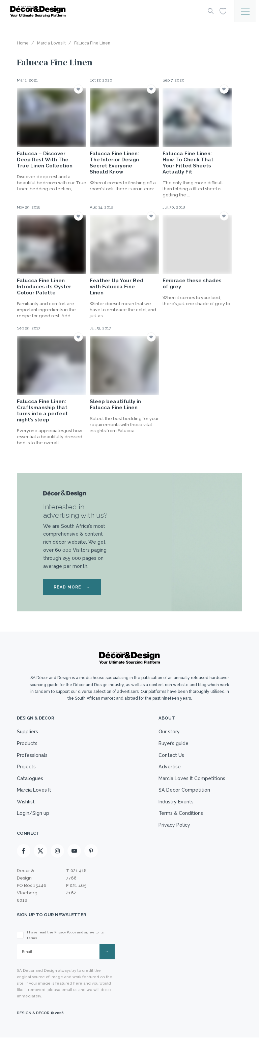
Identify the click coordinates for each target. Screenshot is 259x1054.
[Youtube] (74, 866)
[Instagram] (57, 866)
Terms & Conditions (178, 826)
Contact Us (168, 759)
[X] (40, 866)
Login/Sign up (34, 826)
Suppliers (28, 732)
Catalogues (31, 785)
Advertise (166, 772)
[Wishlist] (222, 11)
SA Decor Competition (182, 799)
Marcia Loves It (35, 799)
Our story (166, 732)
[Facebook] (23, 866)
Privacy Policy (171, 839)
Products (28, 746)
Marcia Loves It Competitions (190, 785)
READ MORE (72, 587)
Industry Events (173, 812)
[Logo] (102, 11)
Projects (27, 772)
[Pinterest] (91, 866)
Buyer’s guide (171, 746)
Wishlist (26, 812)
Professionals (33, 759)
